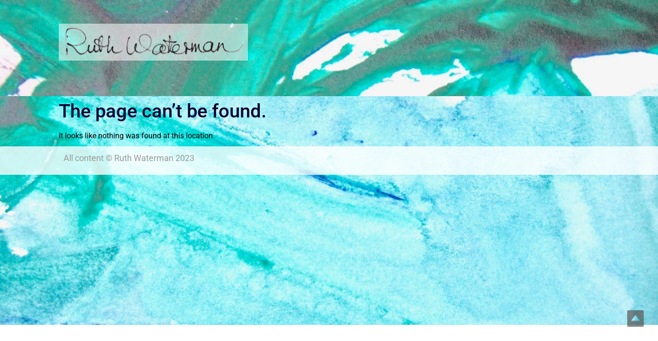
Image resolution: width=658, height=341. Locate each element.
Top (635, 318)
